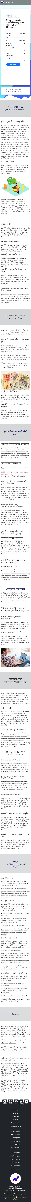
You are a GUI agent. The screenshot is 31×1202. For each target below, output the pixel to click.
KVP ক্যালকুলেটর (15, 1162)
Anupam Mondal (16, 91)
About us (15, 1113)
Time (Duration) (9, 54)
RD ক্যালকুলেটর (15, 1138)
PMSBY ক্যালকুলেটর (15, 1159)
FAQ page (15, 1119)
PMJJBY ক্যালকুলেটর (15, 1156)
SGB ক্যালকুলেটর (15, 1169)
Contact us (15, 1116)
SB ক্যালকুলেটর (15, 1134)
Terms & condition (15, 1126)
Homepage (15, 1110)
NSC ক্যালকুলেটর (15, 1166)
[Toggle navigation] (28, 2)
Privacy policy (15, 1123)
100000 (22, 33)
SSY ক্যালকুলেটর (15, 1141)
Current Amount (8, 34)
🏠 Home (9, 15)
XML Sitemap (21, 1191)
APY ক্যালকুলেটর (15, 1153)
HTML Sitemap (10, 1191)
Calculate (13, 64)
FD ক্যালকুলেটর (15, 1131)
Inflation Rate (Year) (9, 44)
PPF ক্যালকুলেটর (15, 1144)
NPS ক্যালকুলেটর (15, 1147)
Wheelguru (15, 1196)
